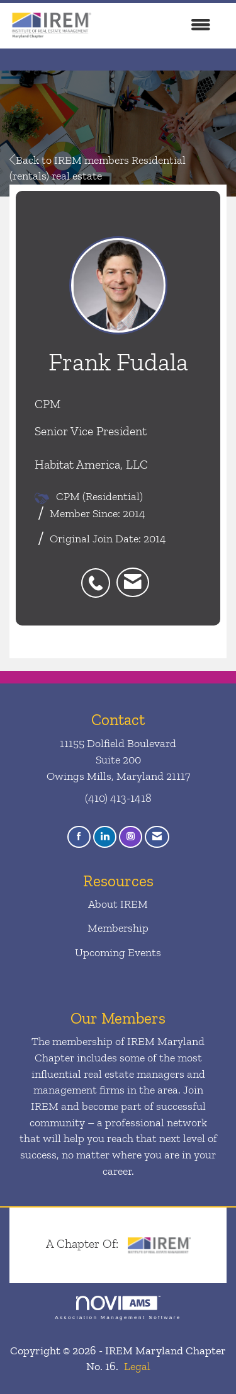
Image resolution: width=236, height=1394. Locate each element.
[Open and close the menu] (158, 25)
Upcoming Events (118, 952)
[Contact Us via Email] (157, 837)
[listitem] (98, 576)
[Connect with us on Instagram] (130, 837)
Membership (118, 928)
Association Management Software (118, 1308)
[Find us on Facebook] (79, 837)
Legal (137, 1366)
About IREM (118, 904)
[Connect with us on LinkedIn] (104, 837)
